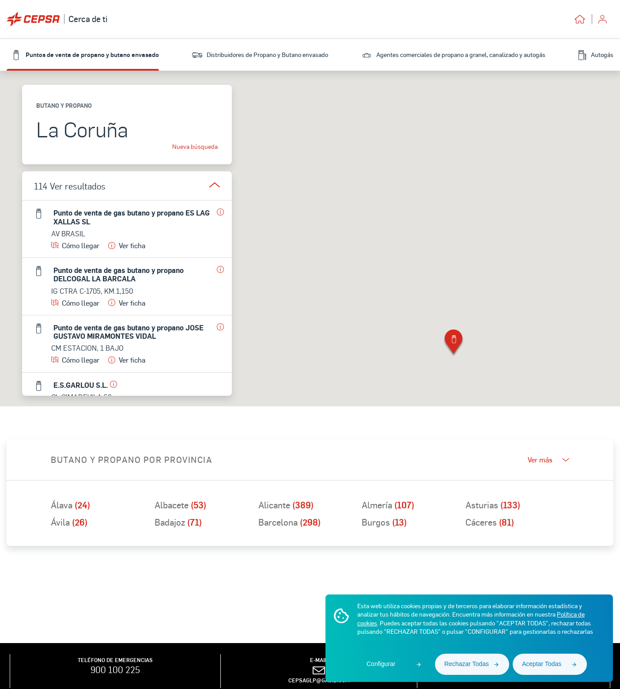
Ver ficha (126, 245)
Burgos (384, 522)
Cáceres (489, 522)
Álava (70, 505)
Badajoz (178, 522)
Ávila (69, 522)
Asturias (492, 505)
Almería (388, 505)
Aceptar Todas (541, 663)
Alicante (286, 505)
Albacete (180, 505)
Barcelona (289, 522)
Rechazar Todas (466, 663)
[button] (453, 343)
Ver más (548, 460)
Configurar (381, 663)
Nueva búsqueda (195, 146)
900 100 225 (115, 669)
